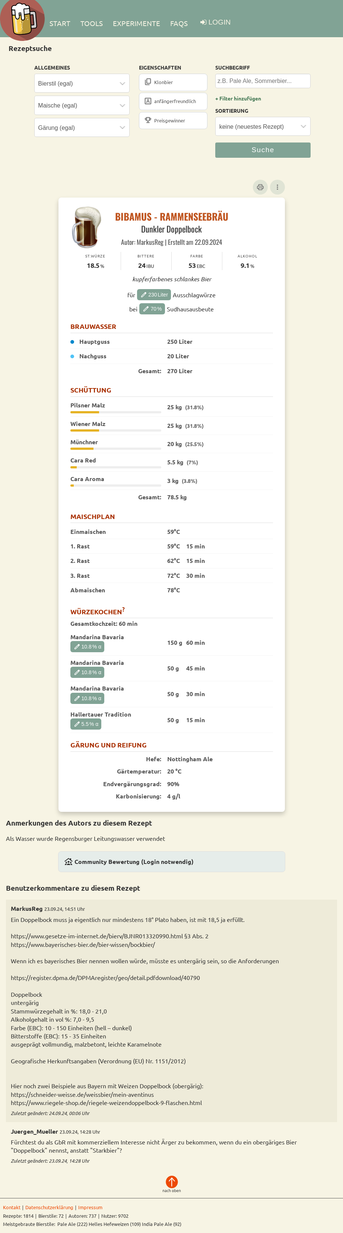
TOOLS (91, 23)
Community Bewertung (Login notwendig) (129, 861)
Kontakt (11, 1207)
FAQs (179, 23)
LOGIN (220, 22)
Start (60, 23)
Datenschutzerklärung (49, 1207)
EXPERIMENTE (136, 23)
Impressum (90, 1207)
